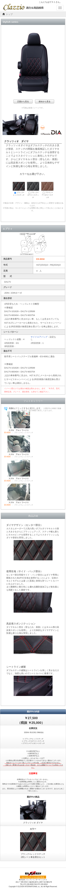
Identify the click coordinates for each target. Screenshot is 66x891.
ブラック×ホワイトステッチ (33, 190)
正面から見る (23, 101)
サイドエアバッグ (39, 337)
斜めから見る (44, 101)
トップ (9, 14)
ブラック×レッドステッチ (19, 189)
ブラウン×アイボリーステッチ (47, 190)
